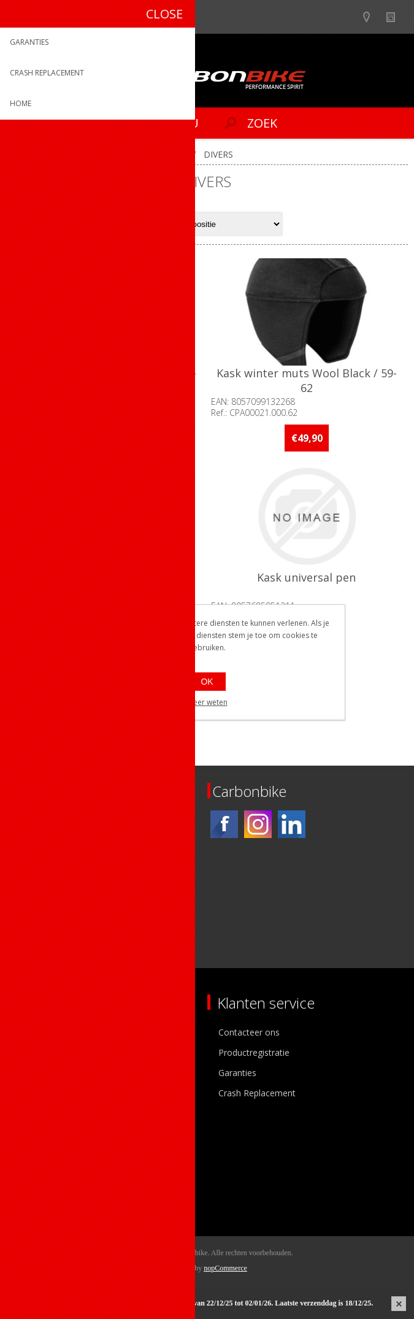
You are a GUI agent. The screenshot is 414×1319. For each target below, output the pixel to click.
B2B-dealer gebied (348, 17)
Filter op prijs (50, 687)
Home (23, 154)
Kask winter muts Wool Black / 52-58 (107, 380)
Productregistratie (253, 1052)
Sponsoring (39, 1093)
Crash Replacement (257, 1093)
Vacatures (36, 1073)
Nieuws (396, 17)
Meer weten (207, 702)
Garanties (237, 1073)
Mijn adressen (45, 1172)
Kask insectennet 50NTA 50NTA (106, 578)
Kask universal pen (307, 578)
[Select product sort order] (233, 224)
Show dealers (372, 17)
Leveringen (39, 1192)
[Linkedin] (291, 824)
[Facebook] (224, 824)
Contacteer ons (249, 1032)
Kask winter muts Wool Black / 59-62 (307, 380)
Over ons (35, 1032)
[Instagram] (258, 824)
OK (207, 681)
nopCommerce (225, 1268)
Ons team (36, 1052)
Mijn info (34, 1152)
